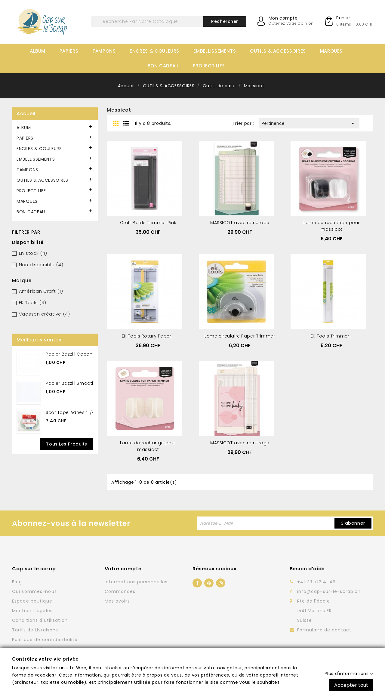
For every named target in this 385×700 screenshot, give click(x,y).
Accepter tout (351, 684)
